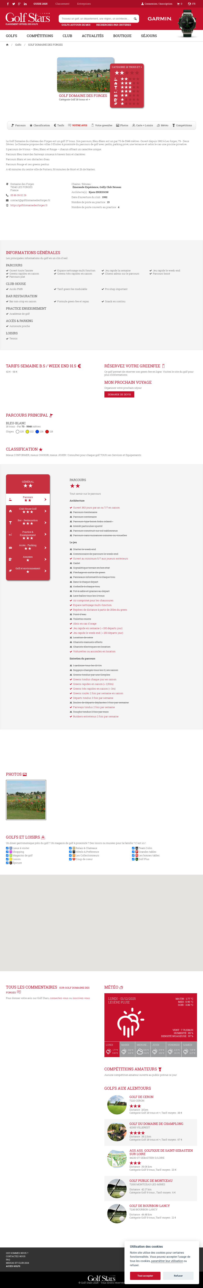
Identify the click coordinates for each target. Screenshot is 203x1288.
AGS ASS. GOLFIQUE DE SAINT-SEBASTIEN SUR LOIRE (161, 1152)
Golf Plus (144, 859)
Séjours (149, 35)
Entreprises (84, 3)
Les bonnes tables (149, 855)
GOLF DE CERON (141, 1097)
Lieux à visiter (21, 848)
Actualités (93, 35)
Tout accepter (145, 1275)
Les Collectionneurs (87, 855)
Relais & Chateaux (86, 848)
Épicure (17, 862)
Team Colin (145, 848)
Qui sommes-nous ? (17, 1253)
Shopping (18, 851)
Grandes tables (147, 851)
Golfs (11, 35)
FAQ (8, 1259)
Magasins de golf (23, 855)
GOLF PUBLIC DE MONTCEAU (151, 1181)
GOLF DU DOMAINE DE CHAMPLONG (156, 1124)
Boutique (122, 35)
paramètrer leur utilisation (167, 1261)
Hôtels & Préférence (87, 851)
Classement (62, 3)
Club (67, 35)
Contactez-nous (15, 1256)
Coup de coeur (84, 859)
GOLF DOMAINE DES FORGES (45, 44)
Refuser (178, 1275)
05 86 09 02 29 (18, 195)
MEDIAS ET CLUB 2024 (17, 1262)
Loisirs (17, 859)
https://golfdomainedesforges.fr (28, 205)
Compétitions (40, 35)
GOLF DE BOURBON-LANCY (149, 1206)
